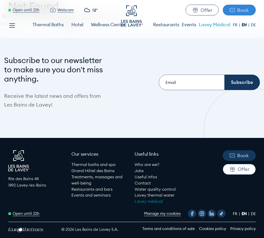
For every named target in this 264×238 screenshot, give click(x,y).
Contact (143, 183)
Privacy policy (243, 228)
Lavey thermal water (155, 195)
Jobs (139, 170)
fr (235, 24)
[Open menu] (12, 25)
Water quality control (155, 189)
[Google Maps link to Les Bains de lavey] (37, 182)
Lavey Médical (214, 25)
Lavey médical (149, 201)
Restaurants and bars (91, 189)
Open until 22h (26, 9)
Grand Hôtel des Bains (92, 170)
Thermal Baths (48, 25)
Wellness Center (108, 25)
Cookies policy (212, 228)
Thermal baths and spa (93, 164)
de (253, 24)
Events (189, 25)
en (245, 24)
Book (239, 10)
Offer (202, 10)
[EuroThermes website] (30, 229)
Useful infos (146, 176)
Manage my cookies (162, 213)
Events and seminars (91, 195)
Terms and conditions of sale (168, 228)
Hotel (77, 25)
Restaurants (166, 25)
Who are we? (147, 164)
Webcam (65, 9)
